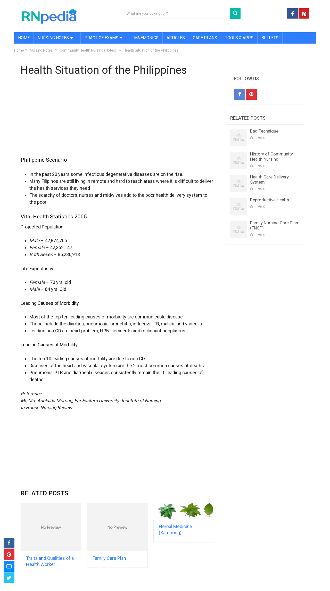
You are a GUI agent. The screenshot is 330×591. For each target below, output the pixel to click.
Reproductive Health (269, 199)
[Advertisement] (117, 119)
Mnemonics (146, 37)
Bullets (269, 37)
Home (24, 37)
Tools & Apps (239, 37)
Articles (176, 37)
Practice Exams (101, 37)
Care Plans (205, 37)
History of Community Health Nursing (271, 156)
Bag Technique (264, 131)
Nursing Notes (53, 37)
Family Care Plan (109, 558)
